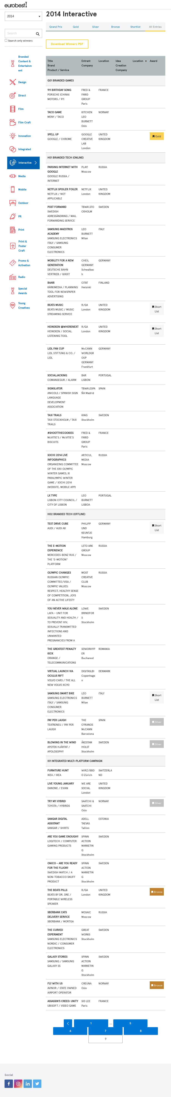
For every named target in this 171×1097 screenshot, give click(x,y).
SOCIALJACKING (57, 375)
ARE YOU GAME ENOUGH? (62, 836)
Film (21, 109)
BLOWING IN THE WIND (61, 742)
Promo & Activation (24, 263)
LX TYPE (52, 495)
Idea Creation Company (121, 65)
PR (19, 216)
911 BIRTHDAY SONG (59, 90)
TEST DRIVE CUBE (57, 523)
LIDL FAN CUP (55, 348)
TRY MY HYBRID (56, 801)
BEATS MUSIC (55, 305)
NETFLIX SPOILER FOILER (62, 189)
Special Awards (22, 291)
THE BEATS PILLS (57, 890)
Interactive (25, 162)
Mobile (22, 189)
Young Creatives (24, 305)
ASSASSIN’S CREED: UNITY (62, 1001)
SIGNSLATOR (54, 388)
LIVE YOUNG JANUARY (60, 783)
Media (21, 176)
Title (50, 61)
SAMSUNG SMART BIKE (60, 693)
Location (104, 61)
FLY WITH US (54, 983)
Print (21, 229)
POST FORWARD (56, 207)
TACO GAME (54, 112)
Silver (95, 26)
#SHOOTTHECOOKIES (60, 433)
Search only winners (18, 40)
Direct (22, 95)
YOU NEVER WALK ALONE (62, 608)
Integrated (24, 149)
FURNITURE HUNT (58, 770)
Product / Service (58, 70)
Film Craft (24, 122)
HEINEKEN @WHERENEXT (62, 326)
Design (22, 82)
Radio (21, 277)
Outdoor (23, 203)
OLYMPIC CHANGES (59, 572)
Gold (76, 26)
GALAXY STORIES (57, 956)
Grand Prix (55, 26)
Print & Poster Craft (22, 246)
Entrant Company (87, 63)
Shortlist (135, 26)
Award (153, 61)
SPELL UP (52, 134)
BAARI (50, 282)
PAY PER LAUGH (56, 720)
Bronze (115, 26)
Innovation (24, 136)
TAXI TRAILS (54, 415)
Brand (51, 65)
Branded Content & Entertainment (25, 63)
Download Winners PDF (67, 44)
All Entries (155, 26)
